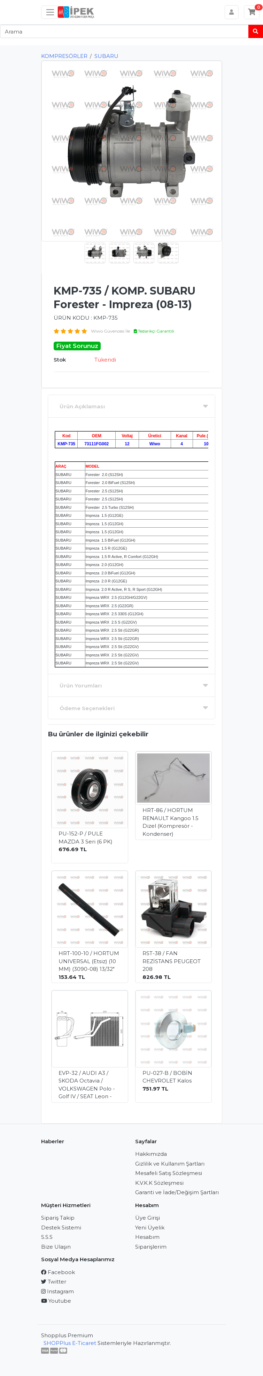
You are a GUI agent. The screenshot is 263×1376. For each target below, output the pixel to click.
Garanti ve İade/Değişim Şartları (177, 1192)
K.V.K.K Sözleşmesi (159, 1183)
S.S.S (47, 1237)
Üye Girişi (147, 1217)
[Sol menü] (50, 12)
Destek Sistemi (61, 1227)
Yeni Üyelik (149, 1227)
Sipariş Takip (58, 1217)
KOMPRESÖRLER (64, 56)
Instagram (57, 1291)
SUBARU (106, 56)
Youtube (56, 1300)
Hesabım (147, 1237)
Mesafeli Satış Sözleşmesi (168, 1173)
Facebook (58, 1272)
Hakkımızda (151, 1154)
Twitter (53, 1281)
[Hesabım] (232, 12)
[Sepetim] (252, 12)
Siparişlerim (151, 1246)
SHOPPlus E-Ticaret (70, 1343)
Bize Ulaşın (56, 1246)
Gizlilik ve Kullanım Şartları (169, 1163)
